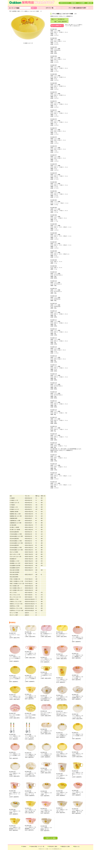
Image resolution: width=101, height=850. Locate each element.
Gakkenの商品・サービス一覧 (37, 846)
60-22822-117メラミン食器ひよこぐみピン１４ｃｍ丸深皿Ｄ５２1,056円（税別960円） (14, 658)
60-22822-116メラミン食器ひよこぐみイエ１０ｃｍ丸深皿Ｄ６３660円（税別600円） (14, 678)
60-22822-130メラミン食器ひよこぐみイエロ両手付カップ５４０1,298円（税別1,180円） (46, 675)
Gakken (24, 846)
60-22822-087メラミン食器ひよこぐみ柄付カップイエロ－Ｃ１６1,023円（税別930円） (77, 774)
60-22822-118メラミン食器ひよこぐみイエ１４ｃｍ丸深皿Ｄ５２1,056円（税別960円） (30, 678)
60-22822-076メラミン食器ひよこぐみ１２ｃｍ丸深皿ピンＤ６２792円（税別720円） (14, 755)
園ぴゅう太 (76, 846)
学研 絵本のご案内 (53, 846)
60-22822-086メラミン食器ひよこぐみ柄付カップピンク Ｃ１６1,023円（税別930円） (14, 793)
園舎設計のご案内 (66, 846)
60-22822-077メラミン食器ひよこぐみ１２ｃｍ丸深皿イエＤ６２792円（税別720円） (77, 735)
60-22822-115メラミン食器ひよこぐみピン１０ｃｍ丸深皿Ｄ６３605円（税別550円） (77, 638)
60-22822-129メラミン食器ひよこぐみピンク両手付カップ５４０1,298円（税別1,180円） (30, 654)
